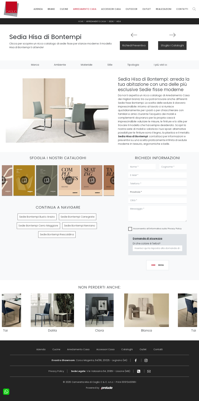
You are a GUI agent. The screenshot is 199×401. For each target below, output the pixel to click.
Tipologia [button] (133, 65)
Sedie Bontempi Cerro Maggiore (38, 225)
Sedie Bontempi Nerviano (79, 225)
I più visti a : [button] (161, 65)
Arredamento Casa (84, 9)
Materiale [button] (86, 65)
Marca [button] (35, 65)
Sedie (111, 21)
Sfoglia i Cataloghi (172, 45)
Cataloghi (127, 349)
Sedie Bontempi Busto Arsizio (37, 217)
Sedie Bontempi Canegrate (78, 217)
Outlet (146, 9)
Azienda (38, 9)
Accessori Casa (111, 9)
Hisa (118, 21)
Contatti (182, 9)
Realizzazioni (163, 9)
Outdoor (131, 9)
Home (80, 21)
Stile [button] (109, 65)
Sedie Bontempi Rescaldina (57, 234)
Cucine (64, 9)
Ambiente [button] (60, 65)
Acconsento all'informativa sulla (157, 228)
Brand (51, 9)
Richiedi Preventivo (134, 45)
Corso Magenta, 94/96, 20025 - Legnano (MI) (89, 360)
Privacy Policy (175, 228)
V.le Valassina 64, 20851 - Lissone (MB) (100, 371)
